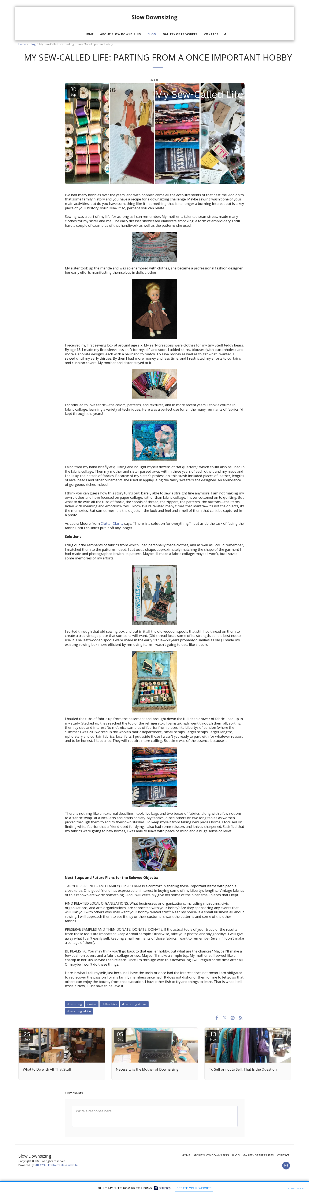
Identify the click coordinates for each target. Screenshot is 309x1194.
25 (27, 1035)
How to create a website (62, 1165)
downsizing (74, 1004)
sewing (91, 1004)
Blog (33, 44)
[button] (225, 34)
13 (213, 1035)
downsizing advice (79, 1011)
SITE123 (39, 1165)
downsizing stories (134, 1004)
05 (120, 1035)
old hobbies (109, 1004)
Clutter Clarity (112, 523)
